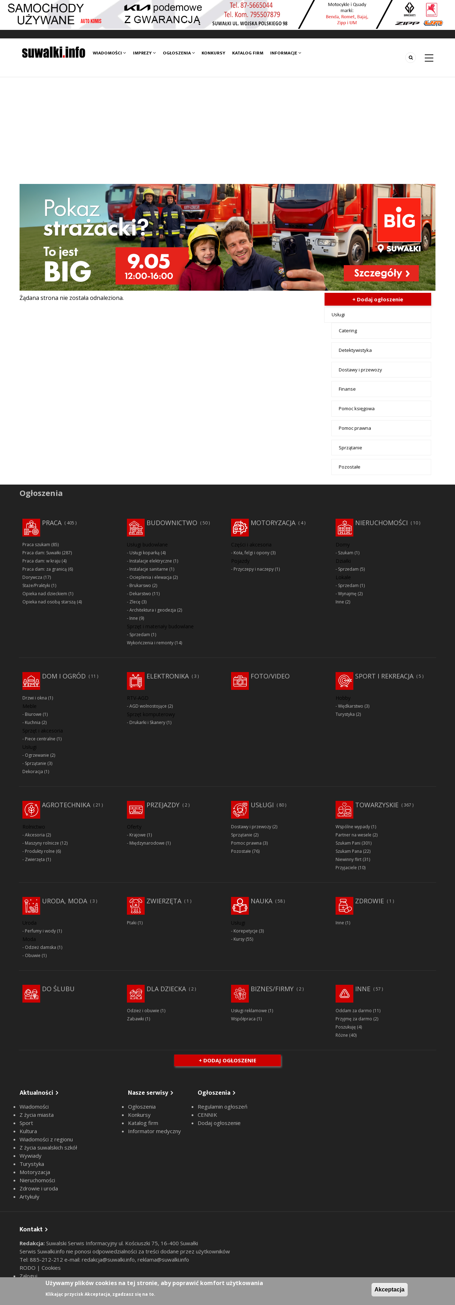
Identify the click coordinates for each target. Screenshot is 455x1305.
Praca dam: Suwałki (41, 553)
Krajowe (137, 835)
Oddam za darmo (354, 1011)
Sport (26, 1122)
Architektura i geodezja (152, 610)
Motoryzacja (273, 522)
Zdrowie (369, 901)
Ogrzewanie (37, 755)
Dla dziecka (166, 988)
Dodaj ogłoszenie (219, 1122)
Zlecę (134, 602)
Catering (348, 330)
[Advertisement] (227, 130)
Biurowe (33, 714)
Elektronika (167, 676)
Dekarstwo (140, 594)
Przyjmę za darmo (354, 1019)
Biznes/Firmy (272, 988)
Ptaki (131, 923)
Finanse (347, 389)
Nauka (261, 901)
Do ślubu (58, 988)
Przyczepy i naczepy (254, 569)
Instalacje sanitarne (148, 569)
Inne (133, 618)
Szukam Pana (349, 851)
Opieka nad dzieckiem (44, 594)
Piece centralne (40, 739)
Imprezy (144, 53)
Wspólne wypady (353, 827)
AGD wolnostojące (148, 706)
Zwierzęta (35, 859)
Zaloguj (28, 1275)
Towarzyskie (376, 805)
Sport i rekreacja (384, 676)
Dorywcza (32, 577)
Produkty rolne (40, 851)
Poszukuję (346, 1027)
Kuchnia (33, 722)
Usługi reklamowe (249, 1011)
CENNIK (207, 1114)
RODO (28, 1267)
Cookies (51, 1267)
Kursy (239, 939)
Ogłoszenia (179, 53)
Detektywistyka (355, 350)
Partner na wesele (353, 835)
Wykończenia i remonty (150, 643)
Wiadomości (109, 53)
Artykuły (29, 1196)
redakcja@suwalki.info (108, 1259)
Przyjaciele (346, 868)
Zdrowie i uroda (39, 1188)
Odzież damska (40, 947)
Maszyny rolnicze (42, 843)
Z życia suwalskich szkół (48, 1147)
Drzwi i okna (34, 698)
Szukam (345, 553)
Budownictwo (171, 522)
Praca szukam (36, 544)
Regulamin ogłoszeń (222, 1106)
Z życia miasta (37, 1114)
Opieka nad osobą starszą (49, 602)
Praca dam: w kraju (41, 561)
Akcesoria (35, 835)
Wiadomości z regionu (46, 1139)
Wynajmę (347, 594)
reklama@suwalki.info (163, 1259)
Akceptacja (390, 1289)
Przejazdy (163, 805)
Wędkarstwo (350, 706)
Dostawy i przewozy (360, 369)
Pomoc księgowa (357, 408)
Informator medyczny (154, 1131)
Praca (51, 522)
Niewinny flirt (349, 859)
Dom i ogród (64, 676)
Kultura (28, 1131)
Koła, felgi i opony (251, 553)
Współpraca (243, 1019)
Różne (342, 1035)
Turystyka (345, 714)
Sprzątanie (350, 447)
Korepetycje (246, 931)
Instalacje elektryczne (150, 561)
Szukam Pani (348, 843)
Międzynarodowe (147, 843)
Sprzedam (139, 635)
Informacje (286, 53)
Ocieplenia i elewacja (150, 577)
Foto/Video (270, 676)
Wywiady (31, 1155)
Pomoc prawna (355, 428)
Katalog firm (247, 53)
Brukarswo (140, 585)
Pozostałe (349, 467)
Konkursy (213, 53)
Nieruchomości (381, 522)
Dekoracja (32, 771)
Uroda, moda (64, 901)
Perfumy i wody (40, 931)
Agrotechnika (66, 805)
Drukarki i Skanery (147, 722)
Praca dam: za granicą (44, 569)
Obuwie (33, 955)
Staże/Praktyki (36, 585)
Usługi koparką (144, 553)
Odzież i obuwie (143, 1011)
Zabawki (135, 1019)
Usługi (338, 314)
